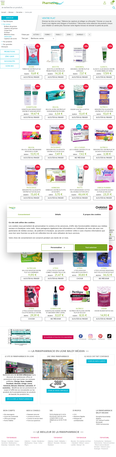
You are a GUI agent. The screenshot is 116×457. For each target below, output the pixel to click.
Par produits (7, 42)
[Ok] (114, 8)
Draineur (7, 32)
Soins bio (10, 66)
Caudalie (10, 441)
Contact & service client (35, 418)
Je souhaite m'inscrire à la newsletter (58, 337)
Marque (80, 34)
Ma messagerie (9, 414)
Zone (69, 34)
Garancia (4, 443)
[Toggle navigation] (2, 3)
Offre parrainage (10, 418)
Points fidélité (8, 421)
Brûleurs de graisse (10, 26)
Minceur (11, 12)
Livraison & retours (33, 416)
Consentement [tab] (24, 214)
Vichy (17, 445)
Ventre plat (8, 37)
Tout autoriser (91, 247)
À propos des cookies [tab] (92, 214)
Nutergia (97, 449)
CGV (75, 414)
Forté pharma (98, 441)
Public (58, 34)
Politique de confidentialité (78, 420)
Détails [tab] (58, 214)
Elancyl (79, 445)
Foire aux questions (33, 421)
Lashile (73, 445)
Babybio (62, 441)
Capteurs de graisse (10, 28)
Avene (16, 441)
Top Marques (8, 21)
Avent (56, 441)
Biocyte (73, 441)
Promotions (9, 52)
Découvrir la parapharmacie (19, 399)
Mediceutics (13, 443)
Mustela (56, 443)
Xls (84, 445)
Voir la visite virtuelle (58, 391)
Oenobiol (75, 443)
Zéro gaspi (9, 56)
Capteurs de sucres (10, 39)
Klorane (63, 443)
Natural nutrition (109, 443)
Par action (19, 12)
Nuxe (35, 443)
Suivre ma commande (11, 416)
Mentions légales (79, 416)
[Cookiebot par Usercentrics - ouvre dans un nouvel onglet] (97, 208)
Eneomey (4, 445)
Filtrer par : (26, 35)
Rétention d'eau (9, 34)
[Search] (56, 8)
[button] (105, 3)
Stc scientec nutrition (84, 441)
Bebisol (50, 443)
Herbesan (108, 441)
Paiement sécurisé (33, 414)
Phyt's (26, 445)
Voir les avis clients (96, 361)
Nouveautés (9, 61)
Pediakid (51, 445)
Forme (47, 34)
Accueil (3, 12)
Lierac (87, 443)
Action (36, 34)
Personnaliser (58, 247)
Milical (81, 443)
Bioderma (40, 441)
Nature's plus (105, 447)
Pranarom (104, 449)
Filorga (3, 441)
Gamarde (11, 445)
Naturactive (98, 443)
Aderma (27, 441)
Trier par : (25, 38)
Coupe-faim (8, 30)
